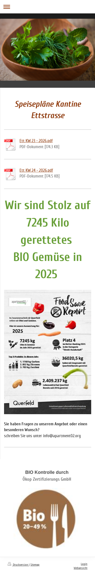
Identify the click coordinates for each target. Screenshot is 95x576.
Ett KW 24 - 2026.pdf (36, 170)
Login (84, 564)
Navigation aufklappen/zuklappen (47, 6)
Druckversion (18, 565)
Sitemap (35, 565)
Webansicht (80, 568)
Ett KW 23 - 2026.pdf (36, 140)
